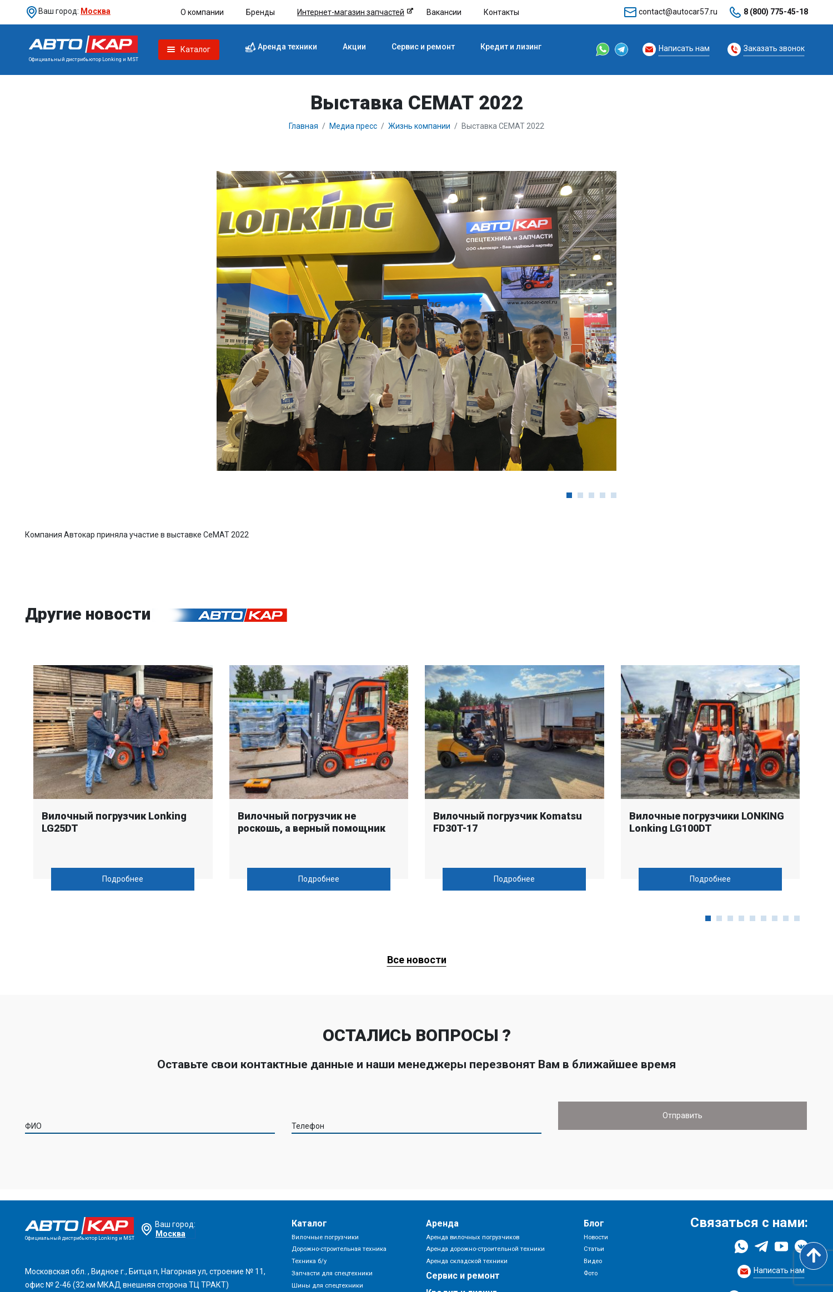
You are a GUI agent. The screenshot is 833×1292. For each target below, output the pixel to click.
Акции (354, 46)
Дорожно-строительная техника (339, 1249)
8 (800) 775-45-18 (776, 11)
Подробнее (122, 878)
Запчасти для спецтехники (332, 1273)
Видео (593, 1261)
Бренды (260, 12)
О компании (202, 12)
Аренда (442, 1223)
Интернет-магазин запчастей (350, 12)
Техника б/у (309, 1261)
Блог (594, 1223)
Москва (96, 11)
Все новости (416, 960)
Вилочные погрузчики (325, 1237)
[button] (569, 495)
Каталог (309, 1223)
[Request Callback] (676, 49)
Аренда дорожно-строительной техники (485, 1249)
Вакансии (443, 12)
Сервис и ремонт (423, 46)
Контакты (501, 12)
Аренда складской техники (467, 1261)
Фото (591, 1273)
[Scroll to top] (813, 1256)
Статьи (594, 1249)
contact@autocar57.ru (678, 11)
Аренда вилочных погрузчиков (472, 1237)
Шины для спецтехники (327, 1285)
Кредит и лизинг (510, 46)
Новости (596, 1237)
